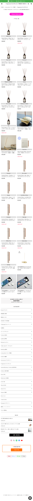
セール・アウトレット (4, 331)
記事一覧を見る (16, 435)
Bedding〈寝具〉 (4, 349)
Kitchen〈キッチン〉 (4, 342)
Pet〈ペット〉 (3, 395)
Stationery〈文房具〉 (5, 378)
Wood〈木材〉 (3, 385)
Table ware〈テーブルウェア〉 (6, 345)
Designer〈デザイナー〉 (5, 403)
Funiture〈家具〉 (4, 335)
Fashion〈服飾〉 (4, 356)
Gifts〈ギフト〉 (3, 388)
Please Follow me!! (16, 14)
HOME (2, 7)
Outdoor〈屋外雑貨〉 (5, 370)
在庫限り (2, 327)
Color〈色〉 (3, 381)
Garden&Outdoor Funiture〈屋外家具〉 (9, 367)
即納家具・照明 (4, 313)
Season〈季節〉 (4, 392)
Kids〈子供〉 (3, 374)
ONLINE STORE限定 (5, 320)
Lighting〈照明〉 (4, 338)
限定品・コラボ (4, 317)
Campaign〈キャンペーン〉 (6, 324)
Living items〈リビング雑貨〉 (10, 7)
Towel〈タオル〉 (4, 399)
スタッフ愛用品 (4, 410)
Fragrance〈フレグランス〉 (6, 363)
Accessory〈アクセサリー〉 (6, 360)
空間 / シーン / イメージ (5, 406)
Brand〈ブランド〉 (4, 310)
